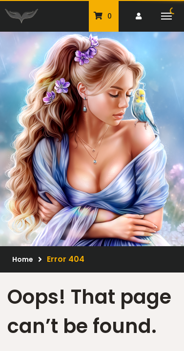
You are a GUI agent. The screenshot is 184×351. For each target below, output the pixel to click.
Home (22, 259)
